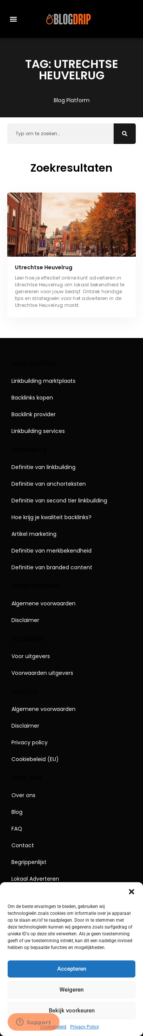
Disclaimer (25, 620)
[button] (131, 891)
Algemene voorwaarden (43, 603)
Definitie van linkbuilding (43, 467)
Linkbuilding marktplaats (43, 381)
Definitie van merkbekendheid (51, 550)
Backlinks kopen (32, 397)
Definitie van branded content (51, 567)
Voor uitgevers (30, 656)
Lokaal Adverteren (35, 879)
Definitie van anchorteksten (48, 484)
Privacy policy (29, 742)
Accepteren (71, 968)
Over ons (23, 795)
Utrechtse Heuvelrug (43, 267)
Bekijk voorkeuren (72, 1010)
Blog (16, 812)
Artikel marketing (33, 534)
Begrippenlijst (29, 862)
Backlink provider (33, 414)
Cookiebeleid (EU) (35, 759)
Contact (22, 845)
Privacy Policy (84, 1027)
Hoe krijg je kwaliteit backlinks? (51, 517)
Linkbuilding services (38, 431)
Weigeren (71, 989)
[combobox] (60, 133)
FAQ (16, 828)
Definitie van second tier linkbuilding (59, 500)
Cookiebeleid (53, 1027)
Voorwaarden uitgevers (42, 673)
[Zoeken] (125, 133)
